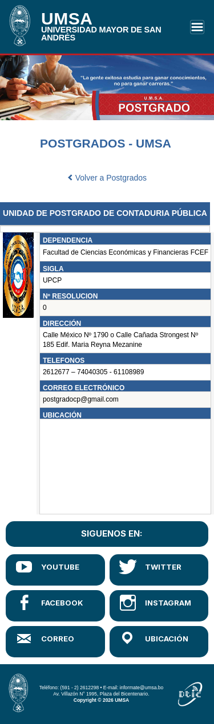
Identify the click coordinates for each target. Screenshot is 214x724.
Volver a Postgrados (107, 178)
